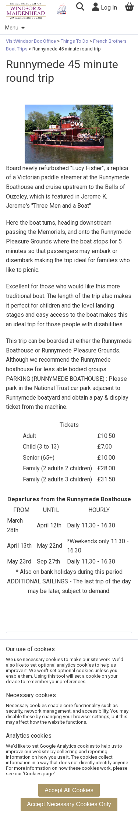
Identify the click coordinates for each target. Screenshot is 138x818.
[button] (80, 7)
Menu (14, 28)
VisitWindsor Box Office (31, 41)
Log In (104, 7)
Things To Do (74, 41)
